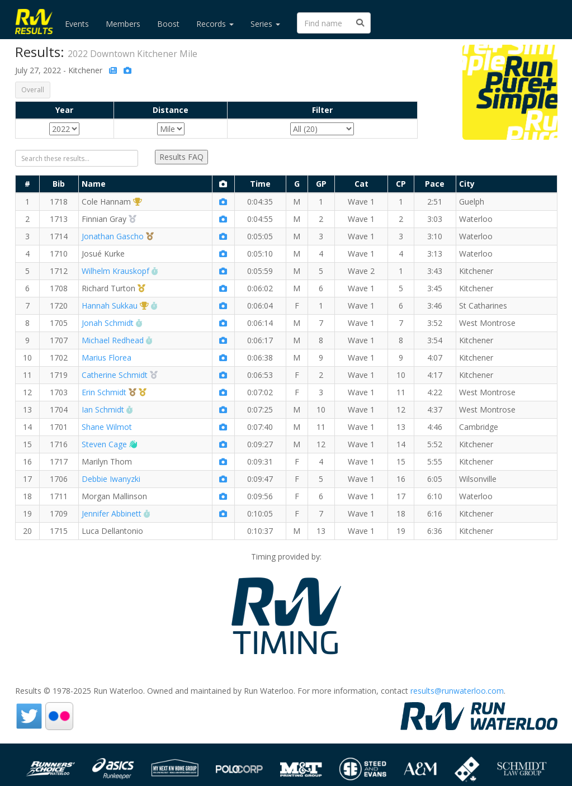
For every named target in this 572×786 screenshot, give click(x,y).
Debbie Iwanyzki (111, 479)
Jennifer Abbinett (111, 513)
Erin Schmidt (104, 392)
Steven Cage (104, 444)
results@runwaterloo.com (457, 690)
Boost (168, 23)
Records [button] (215, 23)
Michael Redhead (113, 340)
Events (77, 23)
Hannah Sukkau (110, 305)
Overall (32, 89)
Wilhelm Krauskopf (115, 271)
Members (123, 23)
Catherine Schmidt (115, 375)
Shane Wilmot (107, 427)
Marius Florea (106, 357)
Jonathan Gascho (113, 236)
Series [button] (265, 23)
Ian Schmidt (103, 409)
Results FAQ (181, 156)
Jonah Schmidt (108, 323)
